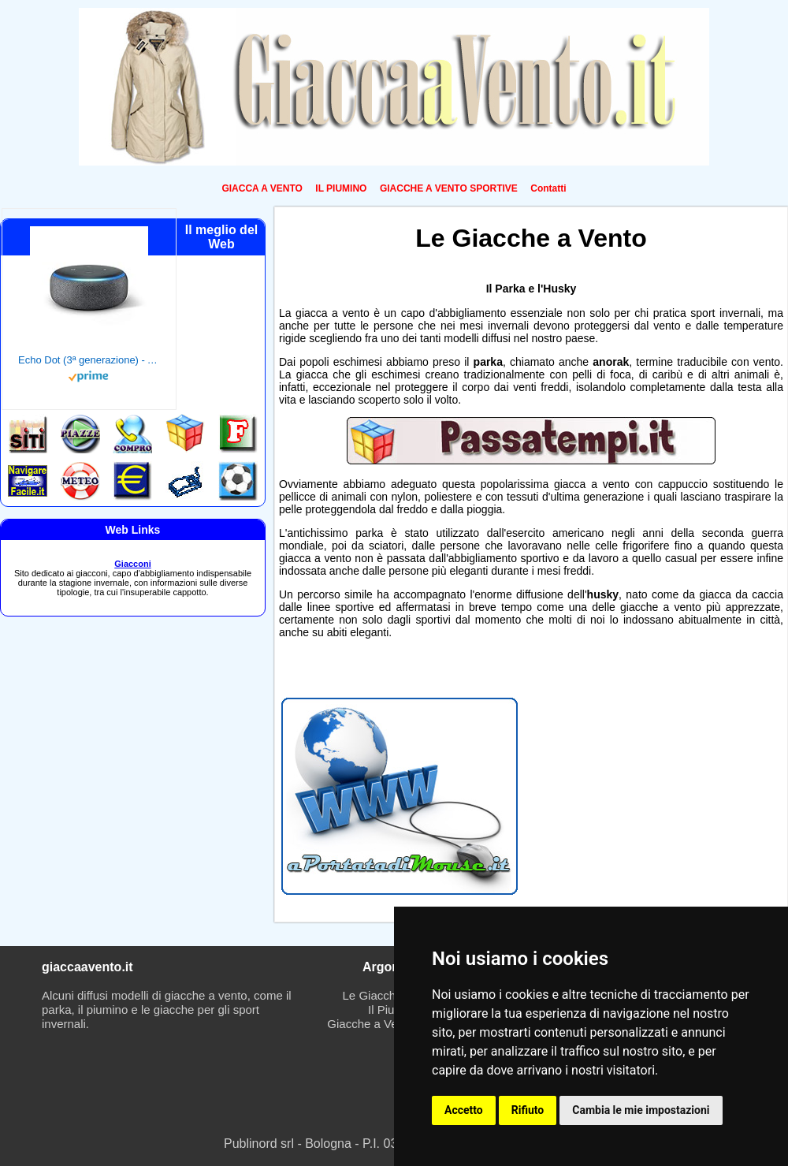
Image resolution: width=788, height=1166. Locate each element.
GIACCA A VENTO (261, 188)
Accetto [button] (463, 1110)
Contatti (548, 188)
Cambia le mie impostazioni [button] (640, 1110)
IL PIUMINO (340, 188)
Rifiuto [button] (528, 1110)
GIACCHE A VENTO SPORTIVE (449, 188)
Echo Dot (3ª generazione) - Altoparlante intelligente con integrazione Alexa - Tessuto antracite (89, 360)
